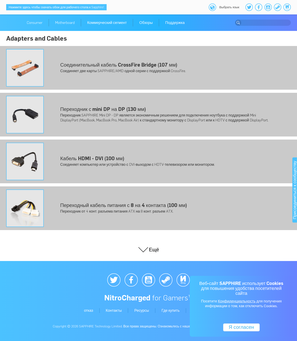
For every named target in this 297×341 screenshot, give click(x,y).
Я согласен (241, 327)
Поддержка (175, 22)
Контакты (114, 310)
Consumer (34, 22)
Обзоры (146, 22)
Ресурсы (141, 310)
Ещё (148, 250)
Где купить (170, 310)
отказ (88, 310)
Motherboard (65, 22)
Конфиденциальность (237, 301)
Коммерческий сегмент (107, 22)
